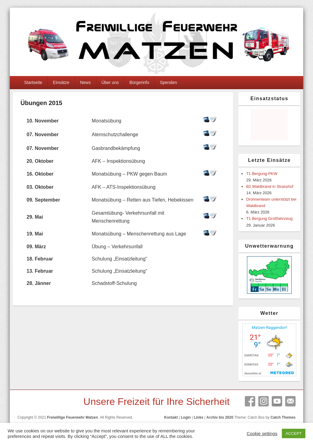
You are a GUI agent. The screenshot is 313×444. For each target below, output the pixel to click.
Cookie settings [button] (262, 433)
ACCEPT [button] (293, 433)
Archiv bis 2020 (219, 417)
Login (186, 417)
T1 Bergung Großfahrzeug (269, 218)
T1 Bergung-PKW (261, 173)
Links (198, 417)
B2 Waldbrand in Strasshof (269, 186)
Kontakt (171, 417)
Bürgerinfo (139, 82)
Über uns (110, 82)
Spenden (168, 82)
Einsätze (61, 82)
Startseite (33, 82)
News (85, 82)
